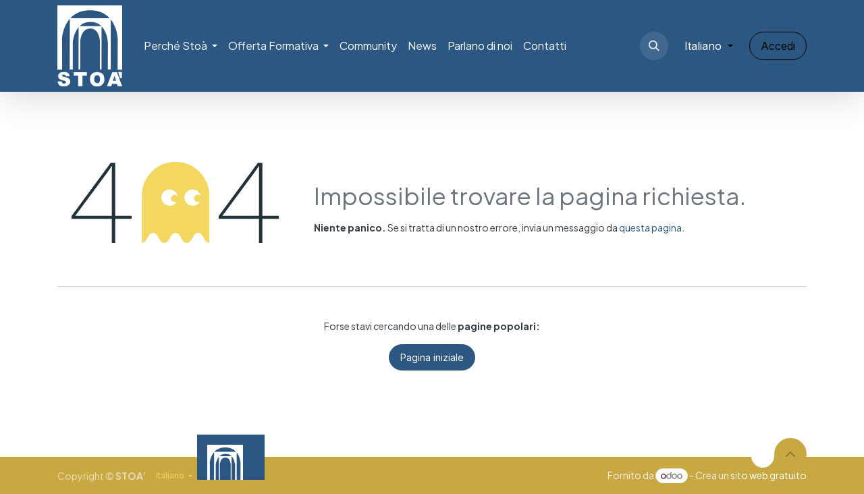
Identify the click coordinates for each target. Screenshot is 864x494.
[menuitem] (180, 45)
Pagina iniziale (432, 357)
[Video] (578, 457)
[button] (654, 46)
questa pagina (650, 227)
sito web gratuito (768, 475)
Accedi (778, 46)
